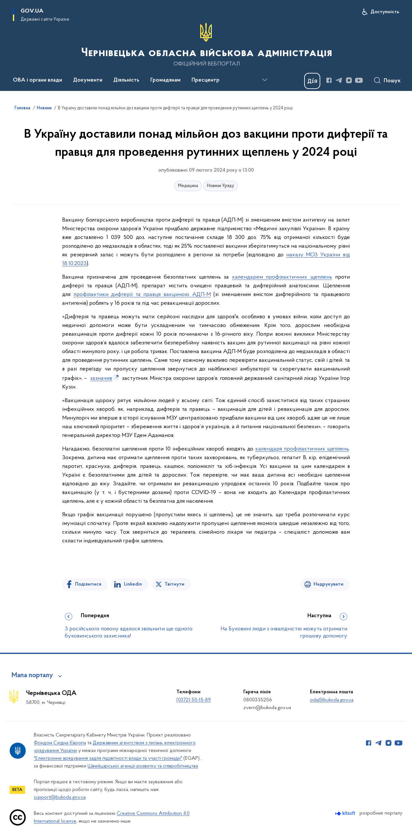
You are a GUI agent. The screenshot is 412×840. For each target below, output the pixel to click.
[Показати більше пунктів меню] (264, 80)
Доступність (384, 12)
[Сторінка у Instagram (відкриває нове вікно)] (349, 80)
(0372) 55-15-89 (193, 700)
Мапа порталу (32, 675)
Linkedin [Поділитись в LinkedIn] (133, 584)
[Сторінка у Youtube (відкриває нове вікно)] (359, 80)
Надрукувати (328, 584)
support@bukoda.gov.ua (60, 797)
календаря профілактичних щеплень (302, 449)
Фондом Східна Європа (60, 743)
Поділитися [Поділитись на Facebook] (88, 584)
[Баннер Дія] (312, 81)
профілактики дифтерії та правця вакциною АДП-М (142, 295)
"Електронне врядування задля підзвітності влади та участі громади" (108, 758)
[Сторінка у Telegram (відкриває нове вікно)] (339, 80)
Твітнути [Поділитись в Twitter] (174, 584)
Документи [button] (87, 80)
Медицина (188, 185)
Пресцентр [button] (206, 80)
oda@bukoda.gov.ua (331, 700)
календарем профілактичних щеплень (282, 277)
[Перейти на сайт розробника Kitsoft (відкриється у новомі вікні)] (345, 813)
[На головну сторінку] (206, 45)
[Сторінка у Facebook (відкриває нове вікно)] (329, 80)
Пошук (392, 81)
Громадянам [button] (165, 80)
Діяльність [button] (126, 80)
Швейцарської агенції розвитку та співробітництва (143, 766)
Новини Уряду (220, 185)
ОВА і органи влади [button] (37, 80)
